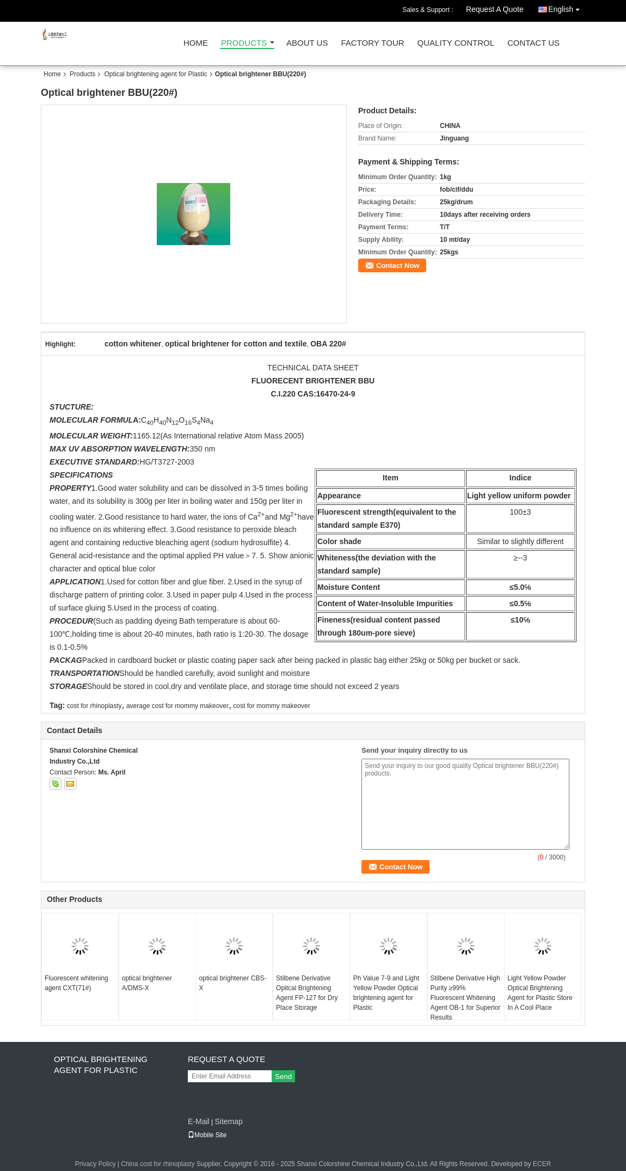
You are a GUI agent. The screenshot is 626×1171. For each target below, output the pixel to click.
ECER (542, 1164)
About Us (307, 43)
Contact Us (533, 43)
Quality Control (456, 43)
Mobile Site (207, 1135)
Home (195, 43)
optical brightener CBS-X (232, 983)
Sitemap (228, 1121)
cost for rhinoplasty (94, 706)
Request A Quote (495, 9)
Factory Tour (372, 43)
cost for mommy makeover (271, 706)
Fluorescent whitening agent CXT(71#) (76, 983)
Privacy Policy (95, 1164)
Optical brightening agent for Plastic (155, 74)
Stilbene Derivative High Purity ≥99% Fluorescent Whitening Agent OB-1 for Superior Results (466, 997)
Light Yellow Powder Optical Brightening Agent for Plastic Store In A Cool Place (539, 992)
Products (244, 43)
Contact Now (397, 265)
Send (283, 1076)
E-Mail (199, 1121)
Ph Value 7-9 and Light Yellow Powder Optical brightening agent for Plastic (386, 992)
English (566, 7)
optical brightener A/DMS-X (147, 983)
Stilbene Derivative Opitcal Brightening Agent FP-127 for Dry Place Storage (306, 992)
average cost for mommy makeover (177, 706)
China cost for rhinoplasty (157, 1164)
